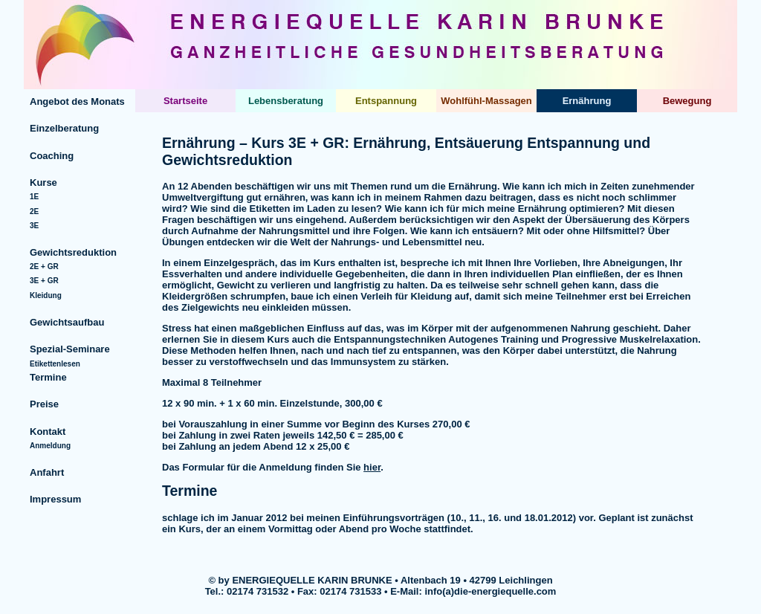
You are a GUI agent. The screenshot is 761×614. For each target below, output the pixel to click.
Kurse (43, 182)
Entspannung (386, 100)
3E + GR (44, 281)
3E (34, 226)
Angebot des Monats (77, 101)
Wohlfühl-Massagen (486, 100)
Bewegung (687, 100)
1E (34, 197)
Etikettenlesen (55, 364)
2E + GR (44, 266)
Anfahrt (47, 472)
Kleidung (46, 295)
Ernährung (587, 100)
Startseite (185, 100)
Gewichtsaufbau (67, 322)
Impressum (55, 499)
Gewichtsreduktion (73, 252)
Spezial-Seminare (70, 349)
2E (34, 211)
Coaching (52, 155)
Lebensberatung (285, 100)
